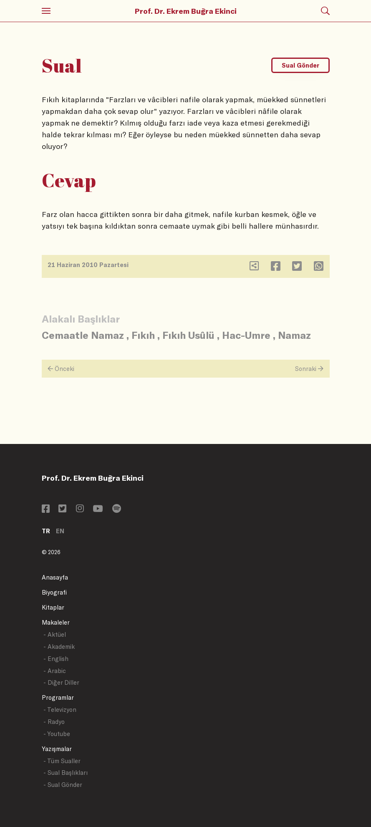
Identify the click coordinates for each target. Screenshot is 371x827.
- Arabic (54, 670)
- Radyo (54, 721)
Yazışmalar (57, 748)
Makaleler (56, 622)
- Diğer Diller (61, 682)
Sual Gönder (300, 65)
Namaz (294, 335)
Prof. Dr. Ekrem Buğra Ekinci (186, 10)
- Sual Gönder (62, 784)
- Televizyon (59, 709)
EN (60, 531)
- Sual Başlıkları (65, 772)
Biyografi (54, 592)
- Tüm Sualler (62, 760)
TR (46, 531)
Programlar (58, 697)
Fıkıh (143, 335)
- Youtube (56, 733)
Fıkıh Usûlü (188, 335)
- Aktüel (54, 634)
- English (55, 658)
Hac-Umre (246, 335)
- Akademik (59, 646)
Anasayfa (55, 577)
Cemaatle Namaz (83, 335)
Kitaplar (53, 607)
